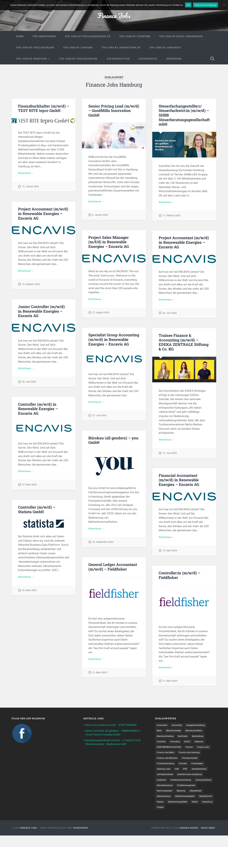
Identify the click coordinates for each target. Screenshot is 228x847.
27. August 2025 (100, 315)
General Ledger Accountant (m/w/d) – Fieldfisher (112, 568)
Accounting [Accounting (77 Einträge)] (179, 727)
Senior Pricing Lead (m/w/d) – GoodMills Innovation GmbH (113, 112)
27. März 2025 (29, 487)
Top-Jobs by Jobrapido (165, 49)
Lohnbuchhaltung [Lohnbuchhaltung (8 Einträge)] (194, 790)
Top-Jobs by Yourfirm (134, 38)
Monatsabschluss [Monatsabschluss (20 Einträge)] (166, 795)
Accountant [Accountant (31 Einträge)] (163, 727)
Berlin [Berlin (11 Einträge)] (160, 733)
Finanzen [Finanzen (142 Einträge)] (208, 767)
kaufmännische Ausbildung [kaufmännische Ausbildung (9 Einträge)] (171, 784)
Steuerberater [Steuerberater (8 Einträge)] (201, 801)
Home (20, 38)
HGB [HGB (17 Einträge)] (196, 773)
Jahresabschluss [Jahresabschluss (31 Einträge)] (165, 778)
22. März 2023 (29, 593)
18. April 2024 (170, 553)
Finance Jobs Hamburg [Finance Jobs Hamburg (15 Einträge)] (169, 761)
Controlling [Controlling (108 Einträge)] (176, 744)
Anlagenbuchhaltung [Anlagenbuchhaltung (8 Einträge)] (200, 727)
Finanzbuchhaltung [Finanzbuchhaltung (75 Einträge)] (189, 767)
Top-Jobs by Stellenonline (35, 49)
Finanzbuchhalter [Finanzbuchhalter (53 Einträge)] (166, 767)
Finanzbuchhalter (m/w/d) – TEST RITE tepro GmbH (43, 110)
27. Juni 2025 (99, 418)
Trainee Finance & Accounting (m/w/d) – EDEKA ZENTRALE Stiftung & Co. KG (183, 344)
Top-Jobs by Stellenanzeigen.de (87, 38)
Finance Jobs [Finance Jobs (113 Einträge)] (163, 755)
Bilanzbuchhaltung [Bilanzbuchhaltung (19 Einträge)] (166, 738)
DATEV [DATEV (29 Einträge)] (190, 744)
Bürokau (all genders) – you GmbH (113, 442)
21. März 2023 (99, 675)
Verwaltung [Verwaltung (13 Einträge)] (174, 818)
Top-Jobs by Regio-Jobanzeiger (181, 38)
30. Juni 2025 (170, 315)
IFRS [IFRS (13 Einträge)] (206, 773)
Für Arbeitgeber (44, 38)
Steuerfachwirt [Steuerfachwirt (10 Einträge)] (164, 812)
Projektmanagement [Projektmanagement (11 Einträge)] (189, 795)
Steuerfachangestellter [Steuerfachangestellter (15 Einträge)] (188, 807)
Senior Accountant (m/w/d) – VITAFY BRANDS (114, 727)
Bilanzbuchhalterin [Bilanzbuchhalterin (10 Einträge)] (198, 733)
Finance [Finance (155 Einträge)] (194, 750)
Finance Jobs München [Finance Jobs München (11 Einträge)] (197, 761)
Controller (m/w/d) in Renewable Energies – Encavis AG (37, 411)
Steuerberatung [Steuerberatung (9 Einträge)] (165, 807)
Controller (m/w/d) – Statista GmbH (43, 511)
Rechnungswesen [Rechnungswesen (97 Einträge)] (166, 801)
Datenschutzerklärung (205, 5)
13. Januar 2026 (30, 189)
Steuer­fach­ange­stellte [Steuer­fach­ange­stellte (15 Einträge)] (200, 812)
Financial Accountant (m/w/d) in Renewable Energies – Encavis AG (178, 482)
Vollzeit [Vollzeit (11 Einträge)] (188, 818)
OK (188, 5)
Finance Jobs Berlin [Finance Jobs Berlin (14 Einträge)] (185, 755)
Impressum (174, 60)
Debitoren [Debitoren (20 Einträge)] (203, 744)
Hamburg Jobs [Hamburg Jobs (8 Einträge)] (182, 773)
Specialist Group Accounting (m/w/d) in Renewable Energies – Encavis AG (113, 341)
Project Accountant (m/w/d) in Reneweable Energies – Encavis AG (183, 244)
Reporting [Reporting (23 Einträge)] (184, 801)
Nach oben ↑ (209, 839)
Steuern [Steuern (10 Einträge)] (180, 812)
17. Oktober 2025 (171, 217)
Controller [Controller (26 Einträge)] (162, 744)
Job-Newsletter (118, 60)
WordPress (80, 839)
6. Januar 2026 (100, 217)
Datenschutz (148, 60)
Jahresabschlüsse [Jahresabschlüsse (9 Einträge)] (188, 778)
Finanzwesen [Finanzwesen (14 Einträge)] (163, 773)
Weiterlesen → (27, 175)
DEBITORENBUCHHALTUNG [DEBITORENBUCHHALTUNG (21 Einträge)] (171, 750)
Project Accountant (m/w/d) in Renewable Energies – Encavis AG (43, 215)
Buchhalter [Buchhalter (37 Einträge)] (186, 738)
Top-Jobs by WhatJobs (31, 60)
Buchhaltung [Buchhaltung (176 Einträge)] (202, 738)
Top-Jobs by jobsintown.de (121, 49)
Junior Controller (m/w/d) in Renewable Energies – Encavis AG (43, 313)
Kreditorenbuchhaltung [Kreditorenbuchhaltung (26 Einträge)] (168, 790)
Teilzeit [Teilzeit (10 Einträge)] (160, 818)
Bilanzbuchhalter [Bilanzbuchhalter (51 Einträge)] (175, 733)
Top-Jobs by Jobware (78, 49)
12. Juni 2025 (170, 455)
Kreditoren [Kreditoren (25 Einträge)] (194, 784)
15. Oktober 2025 (31, 286)
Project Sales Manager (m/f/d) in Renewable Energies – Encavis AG (108, 244)
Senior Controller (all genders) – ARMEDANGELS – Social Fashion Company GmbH (112, 736)
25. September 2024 (102, 544)
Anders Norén (188, 839)
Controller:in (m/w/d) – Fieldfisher (179, 577)
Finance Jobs (114, 16)
